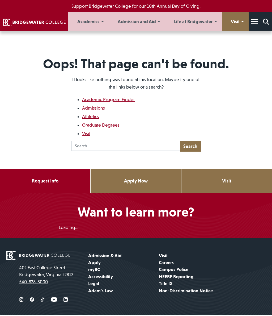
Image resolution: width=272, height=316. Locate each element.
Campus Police (173, 270)
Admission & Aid (105, 256)
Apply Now (135, 181)
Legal (93, 284)
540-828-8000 (33, 282)
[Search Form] (266, 21)
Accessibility (100, 277)
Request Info (45, 181)
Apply (94, 263)
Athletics (90, 116)
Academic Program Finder (108, 99)
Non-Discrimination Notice (186, 291)
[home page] (38, 255)
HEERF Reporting (176, 277)
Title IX (166, 284)
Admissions (93, 108)
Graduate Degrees (101, 125)
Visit (86, 133)
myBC (94, 270)
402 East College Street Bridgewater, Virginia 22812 (46, 271)
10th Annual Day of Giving (173, 6)
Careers (166, 263)
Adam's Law (100, 291)
